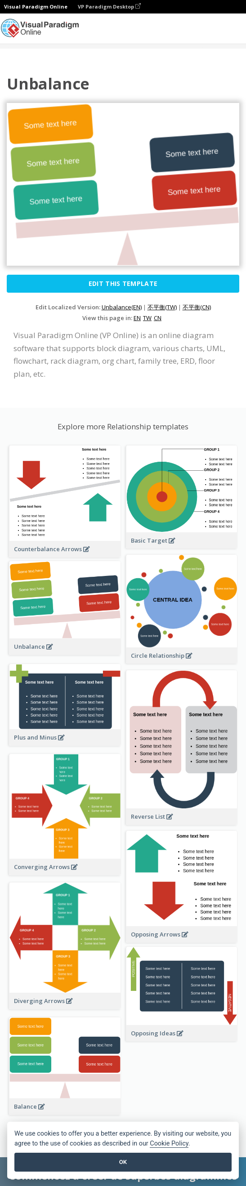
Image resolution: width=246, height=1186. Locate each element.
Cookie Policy (169, 1143)
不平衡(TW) (162, 307)
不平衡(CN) (197, 307)
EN (137, 318)
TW (147, 318)
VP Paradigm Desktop (109, 6)
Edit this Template (123, 283)
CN (157, 318)
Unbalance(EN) (122, 307)
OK (123, 1162)
